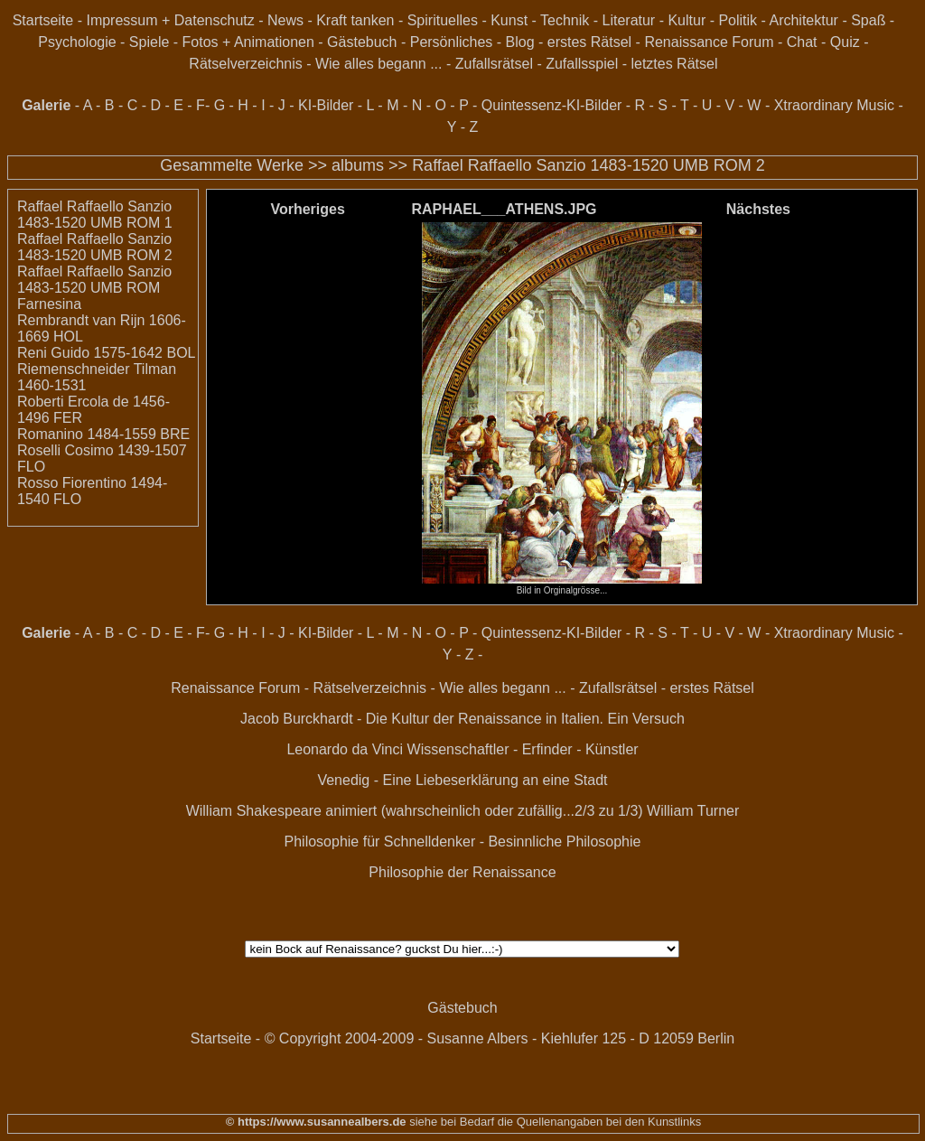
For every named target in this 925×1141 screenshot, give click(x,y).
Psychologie (77, 42)
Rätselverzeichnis (245, 63)
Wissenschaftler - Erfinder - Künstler (523, 749)
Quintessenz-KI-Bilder (551, 105)
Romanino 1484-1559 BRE (103, 434)
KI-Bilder (325, 105)
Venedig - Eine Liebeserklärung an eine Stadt (462, 780)
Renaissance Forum (708, 42)
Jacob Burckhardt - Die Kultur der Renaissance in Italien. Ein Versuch (462, 718)
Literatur (629, 20)
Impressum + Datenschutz (170, 20)
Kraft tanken (355, 20)
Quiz (845, 42)
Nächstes (758, 209)
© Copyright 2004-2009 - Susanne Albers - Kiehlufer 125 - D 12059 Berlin (500, 1038)
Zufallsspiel (582, 63)
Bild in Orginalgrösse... (562, 586)
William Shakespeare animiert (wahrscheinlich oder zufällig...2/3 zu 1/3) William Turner (463, 810)
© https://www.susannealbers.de (316, 1121)
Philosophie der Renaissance (462, 872)
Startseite (43, 20)
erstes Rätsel (589, 42)
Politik (737, 20)
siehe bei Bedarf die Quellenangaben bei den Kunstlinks (554, 1121)
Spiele (149, 42)
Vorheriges (307, 209)
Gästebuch (362, 42)
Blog (520, 42)
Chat (802, 42)
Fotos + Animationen (248, 42)
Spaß (868, 20)
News (285, 20)
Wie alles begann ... (379, 63)
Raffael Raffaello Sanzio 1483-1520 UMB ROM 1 (95, 214)
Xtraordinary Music (834, 105)
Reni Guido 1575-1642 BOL (106, 352)
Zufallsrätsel (494, 63)
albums (358, 165)
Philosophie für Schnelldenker (380, 841)
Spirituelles (442, 20)
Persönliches (451, 42)
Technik (564, 20)
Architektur (803, 20)
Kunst (509, 20)
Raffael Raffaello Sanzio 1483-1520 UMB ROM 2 (588, 165)
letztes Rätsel (674, 63)
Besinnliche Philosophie (564, 841)
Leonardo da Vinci (344, 749)
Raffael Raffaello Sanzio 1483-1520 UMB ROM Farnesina (94, 288)
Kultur (686, 20)
